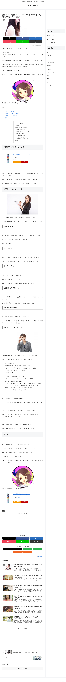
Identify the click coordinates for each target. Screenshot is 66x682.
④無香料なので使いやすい (23, 132)
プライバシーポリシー (52, 42)
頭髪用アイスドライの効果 (12, 110)
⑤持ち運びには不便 (21, 134)
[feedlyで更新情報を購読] (22, 547)
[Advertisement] (22, 522)
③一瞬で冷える (20, 130)
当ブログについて (51, 39)
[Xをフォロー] (19, 547)
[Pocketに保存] (26, 38)
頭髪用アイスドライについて (12, 107)
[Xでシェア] (5, 38)
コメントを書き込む (22, 667)
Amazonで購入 (17, 160)
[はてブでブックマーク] (19, 38)
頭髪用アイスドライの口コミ (12, 112)
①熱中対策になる (21, 126)
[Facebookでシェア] (12, 38)
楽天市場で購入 (24, 160)
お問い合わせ (50, 35)
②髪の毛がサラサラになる (23, 128)
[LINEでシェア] (33, 38)
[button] (39, 38)
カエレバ (18, 155)
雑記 (4, 508)
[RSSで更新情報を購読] (25, 547)
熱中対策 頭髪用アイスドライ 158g (22, 152)
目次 (21, 119)
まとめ (6, 114)
